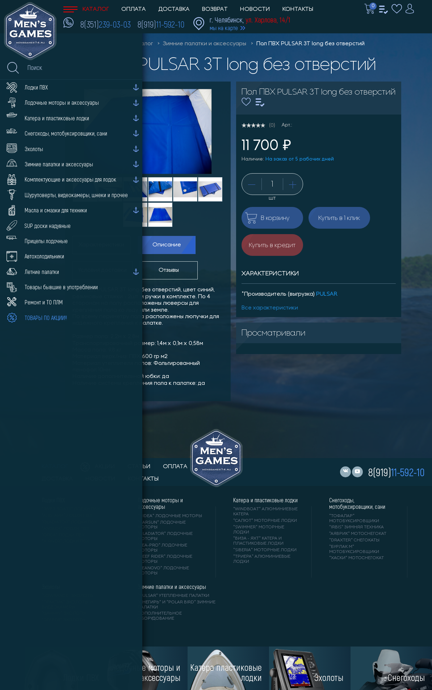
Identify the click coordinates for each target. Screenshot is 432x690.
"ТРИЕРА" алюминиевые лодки (261, 559)
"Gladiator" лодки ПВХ (69, 522)
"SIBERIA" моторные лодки (265, 550)
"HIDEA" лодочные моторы (170, 516)
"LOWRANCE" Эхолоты (67, 596)
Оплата (133, 9)
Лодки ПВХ (53, 500)
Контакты (297, 9)
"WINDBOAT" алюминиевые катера (265, 511)
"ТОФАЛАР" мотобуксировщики (354, 518)
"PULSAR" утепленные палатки (173, 596)
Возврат (215, 9)
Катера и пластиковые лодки (265, 500)
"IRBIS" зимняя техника (356, 527)
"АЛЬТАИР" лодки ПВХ (67, 516)
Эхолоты (51, 586)
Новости (255, 9)
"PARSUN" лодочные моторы (162, 525)
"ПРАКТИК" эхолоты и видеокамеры (67, 604)
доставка (57, 479)
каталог (55, 466)
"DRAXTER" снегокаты (354, 540)
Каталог (86, 9)
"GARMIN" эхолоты (64, 613)
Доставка (174, 9)
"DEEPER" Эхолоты (63, 620)
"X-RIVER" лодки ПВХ (65, 541)
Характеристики (101, 245)
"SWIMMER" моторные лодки (258, 529)
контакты (143, 479)
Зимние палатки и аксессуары (204, 43)
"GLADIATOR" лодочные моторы (165, 536)
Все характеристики (270, 308)
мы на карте (224, 27)
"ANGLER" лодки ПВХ (65, 529)
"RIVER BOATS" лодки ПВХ (71, 509)
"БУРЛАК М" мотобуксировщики (354, 549)
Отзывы (169, 270)
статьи (139, 466)
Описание (166, 245)
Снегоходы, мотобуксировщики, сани (357, 503)
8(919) (161, 23)
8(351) (105, 23)
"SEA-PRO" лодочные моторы (162, 548)
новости (100, 479)
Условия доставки (102, 270)
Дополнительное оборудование (160, 616)
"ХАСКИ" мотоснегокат (356, 558)
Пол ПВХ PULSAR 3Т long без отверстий (310, 43)
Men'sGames (104, 43)
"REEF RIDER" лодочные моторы (165, 559)
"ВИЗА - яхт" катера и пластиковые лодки (258, 541)
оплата (175, 466)
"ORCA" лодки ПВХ (63, 535)
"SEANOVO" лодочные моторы (163, 570)
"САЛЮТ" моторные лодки (265, 521)
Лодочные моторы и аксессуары (160, 503)
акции (97, 466)
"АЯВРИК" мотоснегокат (357, 534)
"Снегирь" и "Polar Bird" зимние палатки (176, 604)
